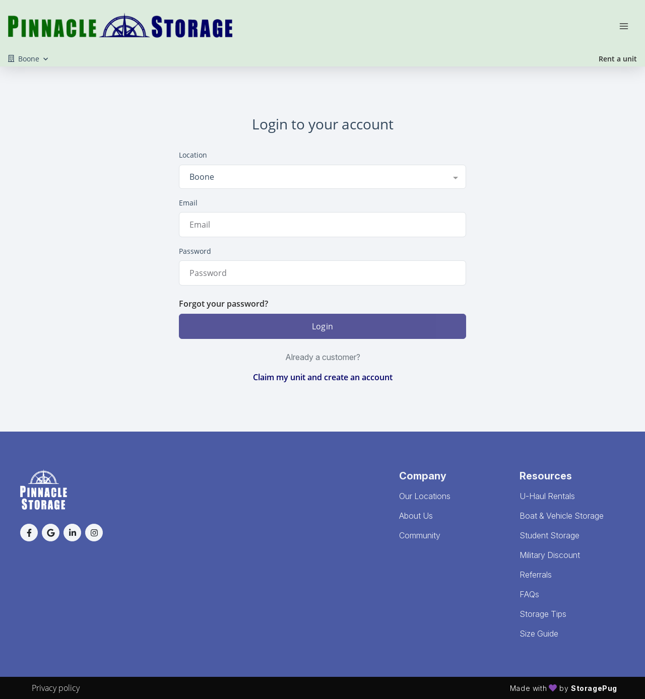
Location (193, 155)
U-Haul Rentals (547, 496)
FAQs (529, 594)
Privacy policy (56, 687)
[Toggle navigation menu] (628, 25)
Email (188, 202)
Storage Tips (543, 614)
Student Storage (549, 535)
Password (195, 251)
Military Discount (550, 555)
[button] (29, 532)
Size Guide (539, 633)
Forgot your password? (223, 303)
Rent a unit (618, 58)
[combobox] (322, 177)
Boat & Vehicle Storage (562, 516)
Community (419, 535)
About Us (416, 516)
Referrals (536, 575)
